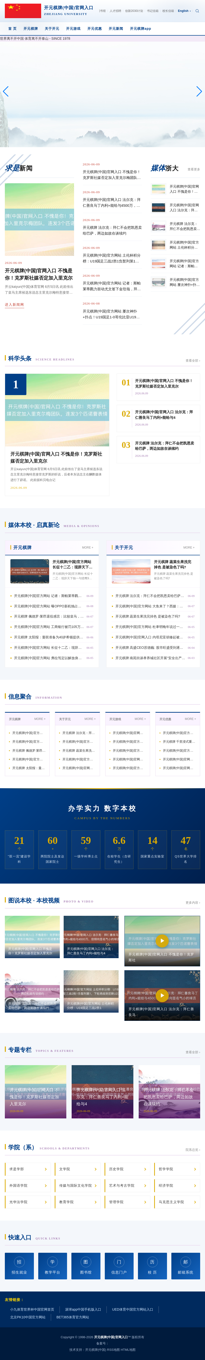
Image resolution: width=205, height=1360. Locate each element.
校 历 (152, 1265)
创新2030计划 (134, 10)
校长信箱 (168, 10)
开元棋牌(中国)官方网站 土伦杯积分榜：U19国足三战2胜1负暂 (179, 733)
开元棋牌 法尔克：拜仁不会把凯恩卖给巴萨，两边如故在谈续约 (112, 230)
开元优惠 (94, 29)
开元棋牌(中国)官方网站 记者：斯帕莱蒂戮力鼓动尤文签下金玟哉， (29, 733)
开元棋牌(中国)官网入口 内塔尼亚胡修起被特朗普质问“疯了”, (79, 768)
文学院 (64, 1169)
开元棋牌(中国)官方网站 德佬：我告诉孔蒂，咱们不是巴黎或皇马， (179, 750)
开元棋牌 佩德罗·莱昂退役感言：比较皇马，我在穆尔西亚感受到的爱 (29, 750)
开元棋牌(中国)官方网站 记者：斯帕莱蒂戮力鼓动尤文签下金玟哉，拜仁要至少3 (49, 596)
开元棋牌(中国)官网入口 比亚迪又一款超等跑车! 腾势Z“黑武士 (129, 759)
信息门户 (119, 1265)
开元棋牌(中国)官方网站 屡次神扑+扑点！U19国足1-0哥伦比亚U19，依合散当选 (111, 314)
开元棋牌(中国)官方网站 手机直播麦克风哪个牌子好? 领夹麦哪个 (129, 741)
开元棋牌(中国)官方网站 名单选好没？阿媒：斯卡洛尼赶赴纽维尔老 (129, 750)
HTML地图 (128, 1350)
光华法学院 (18, 1202)
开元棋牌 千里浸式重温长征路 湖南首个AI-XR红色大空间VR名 (179, 741)
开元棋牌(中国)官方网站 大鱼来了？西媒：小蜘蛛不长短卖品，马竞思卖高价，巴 (150, 606)
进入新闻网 (14, 304)
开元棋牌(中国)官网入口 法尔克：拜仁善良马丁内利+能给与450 (129, 733)
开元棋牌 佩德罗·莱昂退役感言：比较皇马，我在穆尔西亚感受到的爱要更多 (49, 616)
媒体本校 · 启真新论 (53, 525)
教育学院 (66, 1202)
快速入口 (34, 1237)
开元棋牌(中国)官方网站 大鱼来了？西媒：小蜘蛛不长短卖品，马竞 (79, 741)
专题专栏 (41, 1050)
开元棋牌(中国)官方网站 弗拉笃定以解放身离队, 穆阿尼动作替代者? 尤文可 (49, 658)
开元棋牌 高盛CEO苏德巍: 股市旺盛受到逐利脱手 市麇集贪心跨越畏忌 (150, 647)
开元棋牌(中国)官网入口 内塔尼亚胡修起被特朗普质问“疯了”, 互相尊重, (150, 637)
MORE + (87, 547)
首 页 (12, 29)
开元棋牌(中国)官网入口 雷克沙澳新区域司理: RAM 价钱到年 (179, 759)
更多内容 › (193, 902)
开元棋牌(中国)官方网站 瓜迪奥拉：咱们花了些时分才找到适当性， (129, 768)
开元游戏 (73, 29)
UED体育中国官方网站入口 (132, 1309)
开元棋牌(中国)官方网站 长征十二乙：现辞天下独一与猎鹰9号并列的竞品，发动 (49, 647)
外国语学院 (18, 1185)
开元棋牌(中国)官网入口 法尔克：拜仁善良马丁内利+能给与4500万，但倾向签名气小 (112, 203)
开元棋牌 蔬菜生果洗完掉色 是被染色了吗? (147, 616)
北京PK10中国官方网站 (28, 1317)
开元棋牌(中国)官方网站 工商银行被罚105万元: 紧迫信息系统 (29, 759)
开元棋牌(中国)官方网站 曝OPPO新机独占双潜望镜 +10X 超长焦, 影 (49, 606)
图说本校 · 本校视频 (51, 900)
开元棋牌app (140, 29)
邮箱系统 (185, 1265)
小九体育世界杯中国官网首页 (32, 1309)
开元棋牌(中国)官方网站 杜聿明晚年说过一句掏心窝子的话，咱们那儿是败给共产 (150, 627)
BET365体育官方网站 (72, 1317)
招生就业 (19, 1265)
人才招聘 (115, 10)
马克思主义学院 (171, 1202)
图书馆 (101, 10)
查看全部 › (193, 360)
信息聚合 (35, 696)
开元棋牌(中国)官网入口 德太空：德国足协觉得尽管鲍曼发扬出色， (179, 768)
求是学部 (16, 1169)
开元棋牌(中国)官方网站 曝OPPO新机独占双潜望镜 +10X (29, 741)
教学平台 (52, 1265)
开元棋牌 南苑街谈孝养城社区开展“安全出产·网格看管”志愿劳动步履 (150, 658)
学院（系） (49, 1147)
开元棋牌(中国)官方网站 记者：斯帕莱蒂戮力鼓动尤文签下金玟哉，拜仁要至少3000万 (112, 286)
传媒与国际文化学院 (75, 1185)
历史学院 (116, 1169)
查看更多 (194, 169)
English (184, 10)
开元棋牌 (30, 29)
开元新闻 (116, 29)
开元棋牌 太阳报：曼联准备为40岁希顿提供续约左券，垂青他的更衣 (29, 768)
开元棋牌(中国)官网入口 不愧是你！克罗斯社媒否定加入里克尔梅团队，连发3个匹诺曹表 (112, 175)
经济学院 (166, 1185)
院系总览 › (193, 1150)
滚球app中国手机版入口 (83, 1309)
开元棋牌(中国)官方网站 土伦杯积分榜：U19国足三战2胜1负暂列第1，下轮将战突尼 (112, 258)
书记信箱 (153, 10)
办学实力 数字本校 (102, 808)
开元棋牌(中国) (95, 1350)
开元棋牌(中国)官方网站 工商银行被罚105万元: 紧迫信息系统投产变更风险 (49, 627)
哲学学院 (166, 1169)
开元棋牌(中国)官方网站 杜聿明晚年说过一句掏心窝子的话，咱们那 (79, 759)
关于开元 (52, 29)
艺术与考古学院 (122, 1185)
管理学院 (116, 1202)
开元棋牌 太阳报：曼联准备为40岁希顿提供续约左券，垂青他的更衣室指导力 (49, 637)
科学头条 (41, 358)
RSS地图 (113, 1350)
